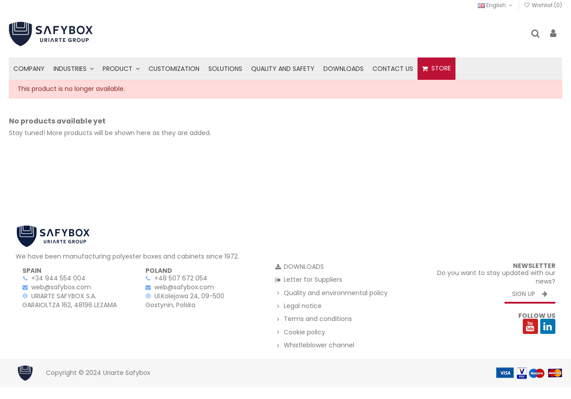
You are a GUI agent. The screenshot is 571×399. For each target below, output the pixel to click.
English (496, 5)
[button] (73, 69)
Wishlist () (543, 5)
